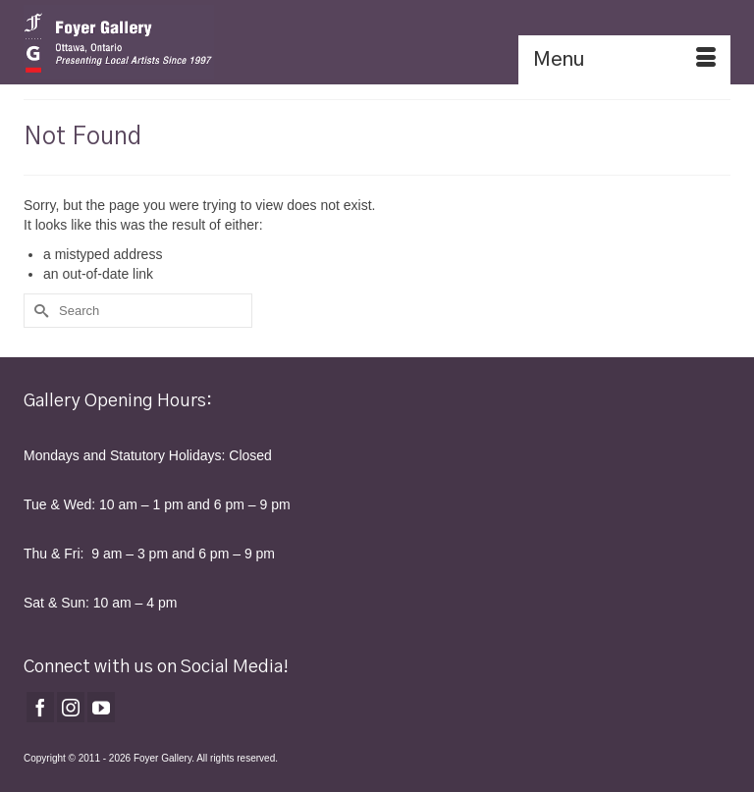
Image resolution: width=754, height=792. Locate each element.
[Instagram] (70, 707)
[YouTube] (101, 707)
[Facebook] (40, 707)
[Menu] (624, 59)
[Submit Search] (38, 310)
